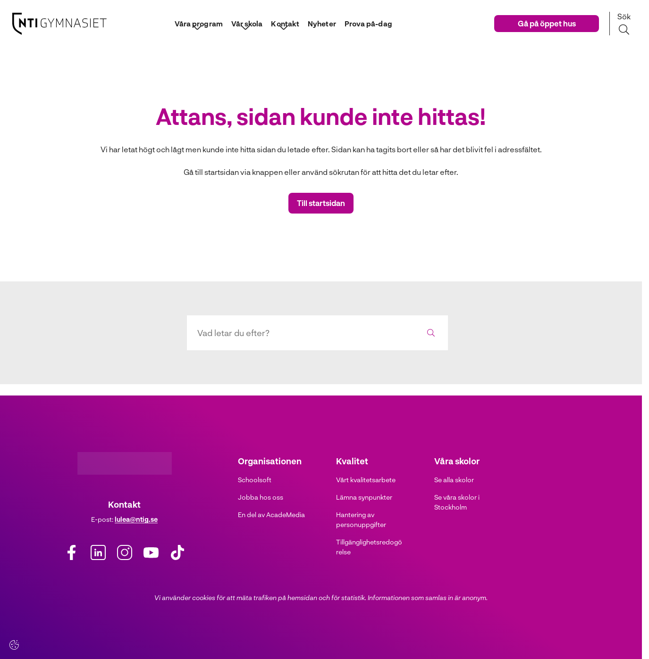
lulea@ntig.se (136, 519)
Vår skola (243, 23)
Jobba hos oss (260, 497)
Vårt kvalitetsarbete (366, 480)
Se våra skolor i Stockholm (457, 502)
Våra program (192, 23)
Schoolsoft (254, 480)
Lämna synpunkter (364, 497)
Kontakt (283, 23)
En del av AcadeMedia (271, 515)
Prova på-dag (371, 23)
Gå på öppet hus (547, 23)
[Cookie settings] (14, 644)
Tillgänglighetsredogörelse (369, 547)
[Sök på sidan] (624, 23)
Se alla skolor (454, 480)
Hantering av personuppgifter (361, 519)
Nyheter (322, 23)
